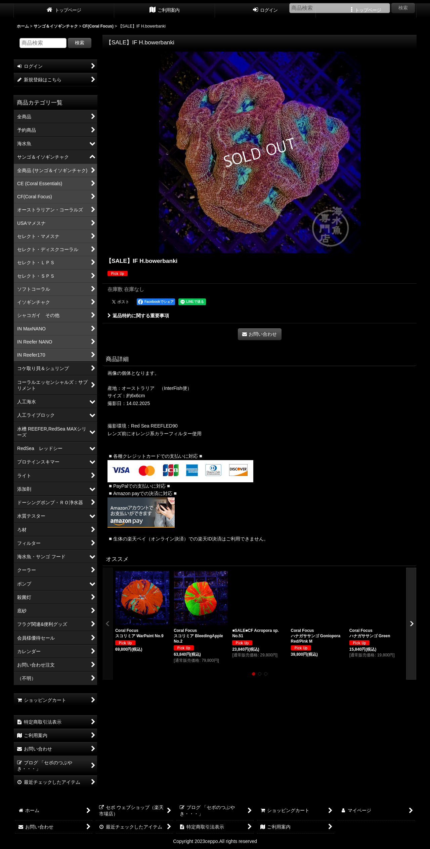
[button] (108, 623)
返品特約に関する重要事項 (138, 315)
